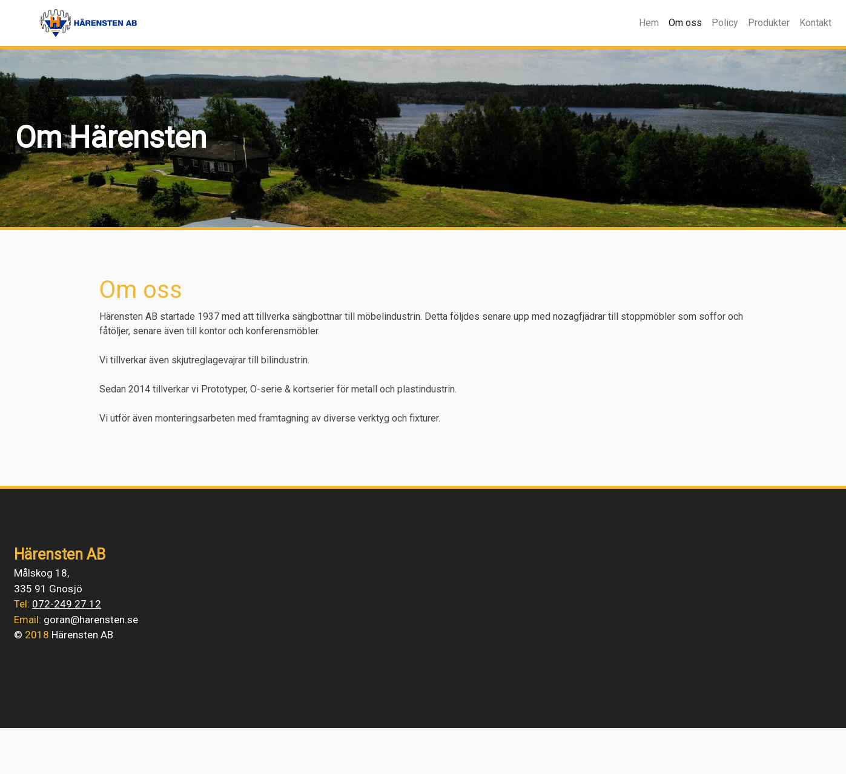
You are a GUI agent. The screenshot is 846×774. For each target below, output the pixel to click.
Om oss (688, 22)
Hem (649, 22)
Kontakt (815, 22)
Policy (725, 22)
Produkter (769, 22)
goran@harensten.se (91, 620)
